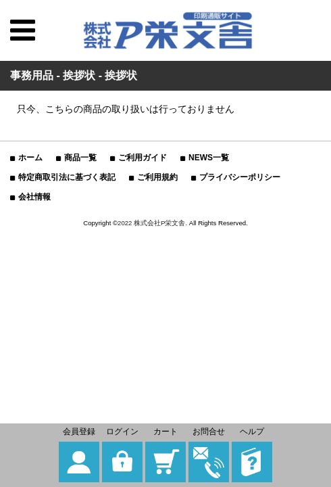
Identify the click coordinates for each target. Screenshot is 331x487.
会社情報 (34, 197)
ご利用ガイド (142, 157)
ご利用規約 (157, 177)
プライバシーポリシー (239, 177)
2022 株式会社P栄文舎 (151, 223)
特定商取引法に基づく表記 (67, 177)
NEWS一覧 (208, 157)
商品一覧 (80, 157)
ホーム (30, 157)
